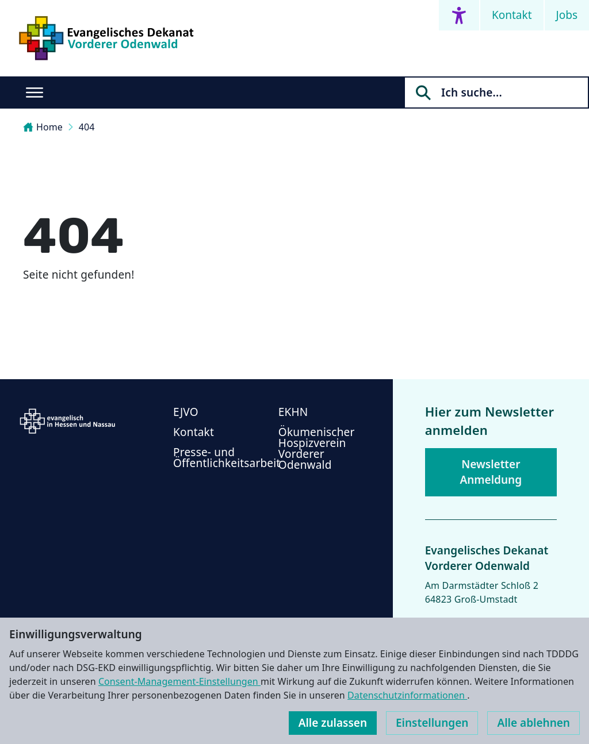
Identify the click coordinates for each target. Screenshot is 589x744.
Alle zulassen (333, 722)
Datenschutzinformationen (407, 695)
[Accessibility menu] (459, 15)
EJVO (185, 411)
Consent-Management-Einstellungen (179, 681)
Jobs (566, 14)
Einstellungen (432, 722)
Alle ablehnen (533, 722)
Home (43, 127)
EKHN (293, 411)
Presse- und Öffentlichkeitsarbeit (226, 458)
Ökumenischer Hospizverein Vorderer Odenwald (316, 448)
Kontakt (512, 14)
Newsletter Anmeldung (491, 472)
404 (87, 127)
